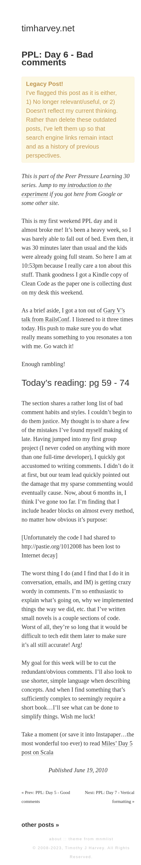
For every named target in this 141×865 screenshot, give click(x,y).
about (55, 839)
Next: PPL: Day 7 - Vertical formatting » (109, 797)
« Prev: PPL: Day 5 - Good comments (46, 797)
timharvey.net (48, 28)
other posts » (40, 824)
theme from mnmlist (90, 839)
